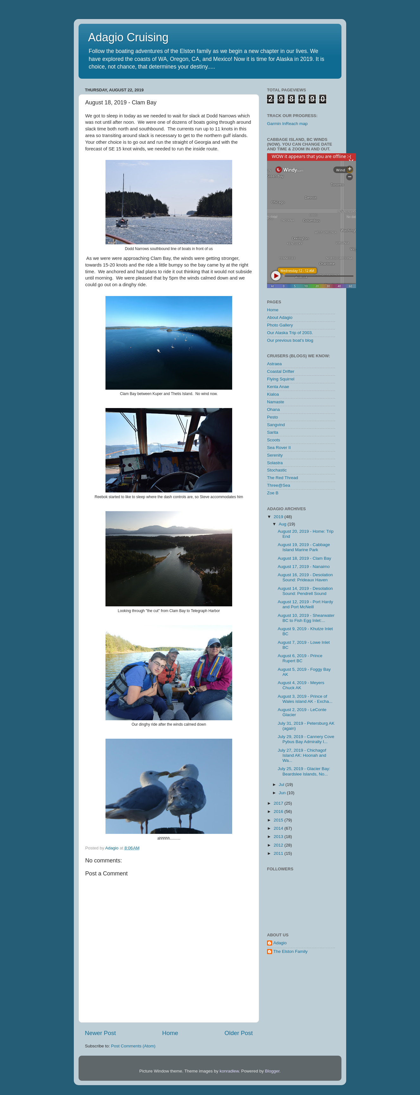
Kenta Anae (278, 386)
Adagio (280, 942)
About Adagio (279, 317)
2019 (279, 516)
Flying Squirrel (280, 379)
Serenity (275, 455)
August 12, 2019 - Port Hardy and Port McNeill (305, 604)
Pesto (272, 417)
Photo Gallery (280, 325)
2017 (279, 803)
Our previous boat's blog (290, 340)
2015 (279, 820)
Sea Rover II (279, 447)
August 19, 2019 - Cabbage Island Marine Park (304, 547)
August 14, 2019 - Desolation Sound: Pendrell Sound (305, 591)
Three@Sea (278, 485)
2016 (279, 811)
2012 (279, 845)
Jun (283, 792)
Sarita (272, 432)
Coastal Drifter (280, 371)
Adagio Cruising (128, 37)
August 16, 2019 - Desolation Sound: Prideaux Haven (305, 577)
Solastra (275, 462)
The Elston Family (290, 951)
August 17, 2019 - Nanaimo (304, 566)
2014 (279, 828)
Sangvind (276, 424)
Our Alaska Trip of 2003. (290, 332)
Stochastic (277, 470)
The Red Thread (282, 477)
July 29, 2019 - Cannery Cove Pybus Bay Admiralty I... (306, 739)
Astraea (274, 363)
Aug (283, 524)
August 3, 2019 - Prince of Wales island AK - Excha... (305, 699)
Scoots (273, 440)
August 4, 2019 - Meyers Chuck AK (301, 685)
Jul (282, 784)
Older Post (239, 1033)
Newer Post (100, 1033)
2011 (279, 853)
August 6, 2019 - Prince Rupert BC (300, 658)
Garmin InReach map (287, 123)
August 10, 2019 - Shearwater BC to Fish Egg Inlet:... (306, 618)
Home (170, 1033)
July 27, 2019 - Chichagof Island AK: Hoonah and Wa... (302, 755)
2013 (279, 836)
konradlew (229, 1071)
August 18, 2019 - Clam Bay (304, 558)
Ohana (273, 409)
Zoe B (272, 493)
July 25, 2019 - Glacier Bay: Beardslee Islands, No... (304, 771)
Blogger (272, 1071)
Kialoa (273, 394)
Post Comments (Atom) (133, 1046)
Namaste (275, 401)
